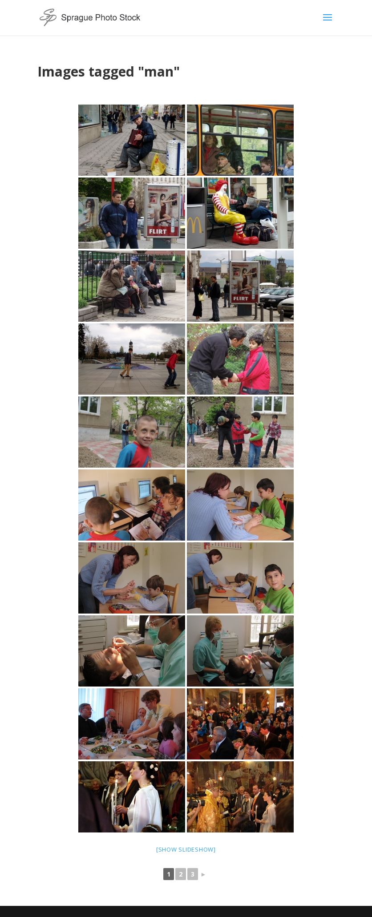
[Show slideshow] (186, 849)
